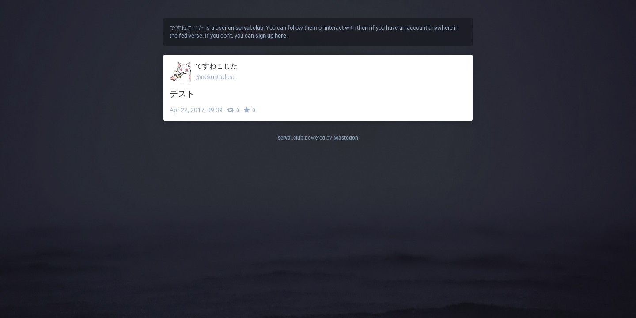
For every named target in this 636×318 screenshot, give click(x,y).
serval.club (290, 138)
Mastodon (345, 138)
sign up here (270, 35)
